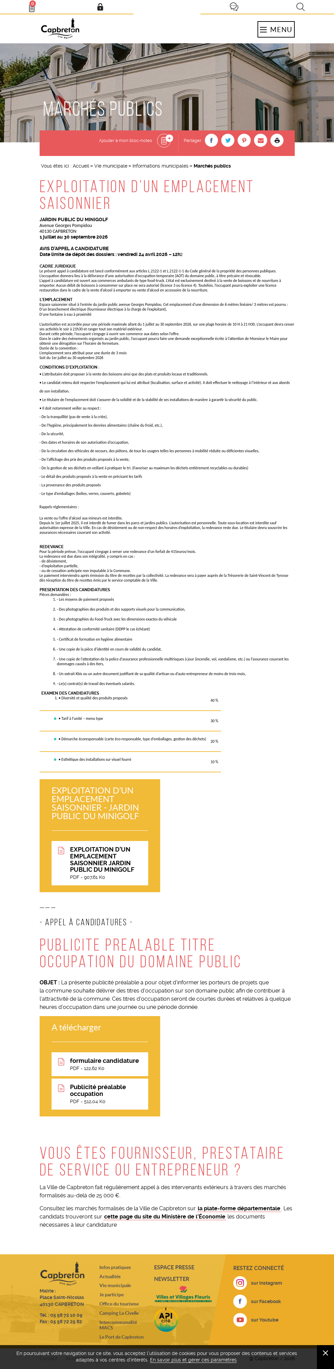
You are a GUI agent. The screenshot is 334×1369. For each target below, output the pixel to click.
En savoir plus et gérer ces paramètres (193, 1360)
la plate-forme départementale (239, 1208)
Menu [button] (276, 29)
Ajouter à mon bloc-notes (125, 140)
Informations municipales (161, 166)
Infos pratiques (115, 1267)
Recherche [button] (300, 7)
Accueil (81, 166)
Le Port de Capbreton (121, 1337)
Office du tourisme (119, 1303)
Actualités (110, 1276)
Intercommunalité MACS (118, 1325)
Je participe (234, 7)
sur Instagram (266, 1283)
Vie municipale (110, 166)
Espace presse (174, 1267)
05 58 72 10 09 (66, 1315)
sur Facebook (266, 1301)
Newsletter (171, 1279)
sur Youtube (264, 1320)
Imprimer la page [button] (276, 140)
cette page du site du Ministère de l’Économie (164, 1216)
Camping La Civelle (119, 1313)
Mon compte (100, 7)
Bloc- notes (34, 5)
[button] (211, 140)
